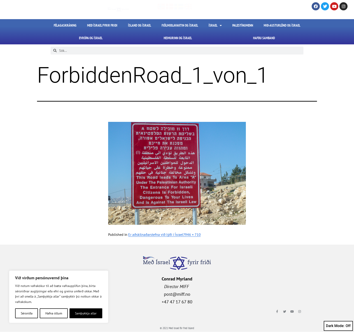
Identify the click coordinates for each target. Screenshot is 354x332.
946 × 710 (193, 234)
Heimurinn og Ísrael (178, 38)
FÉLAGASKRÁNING (65, 25)
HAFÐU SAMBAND (264, 38)
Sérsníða (27, 313)
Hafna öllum (53, 313)
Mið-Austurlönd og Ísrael (282, 25)
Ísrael (215, 26)
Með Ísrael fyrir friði (102, 25)
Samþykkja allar (86, 313)
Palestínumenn (242, 25)
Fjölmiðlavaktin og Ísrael (180, 25)
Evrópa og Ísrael (90, 38)
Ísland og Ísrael (139, 25)
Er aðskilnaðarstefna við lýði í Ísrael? (156, 234)
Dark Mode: (338, 326)
